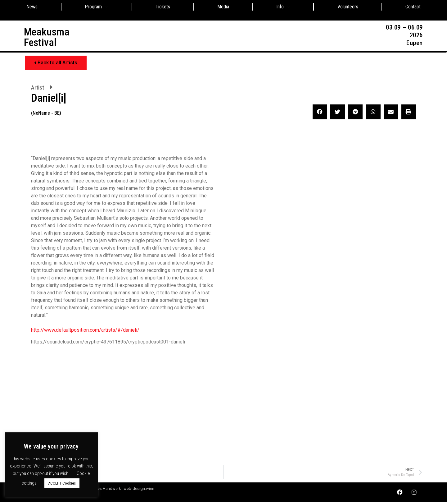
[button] (56, 63)
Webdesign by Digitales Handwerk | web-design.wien (107, 488)
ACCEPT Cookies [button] (62, 483)
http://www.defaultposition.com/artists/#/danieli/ (85, 330)
